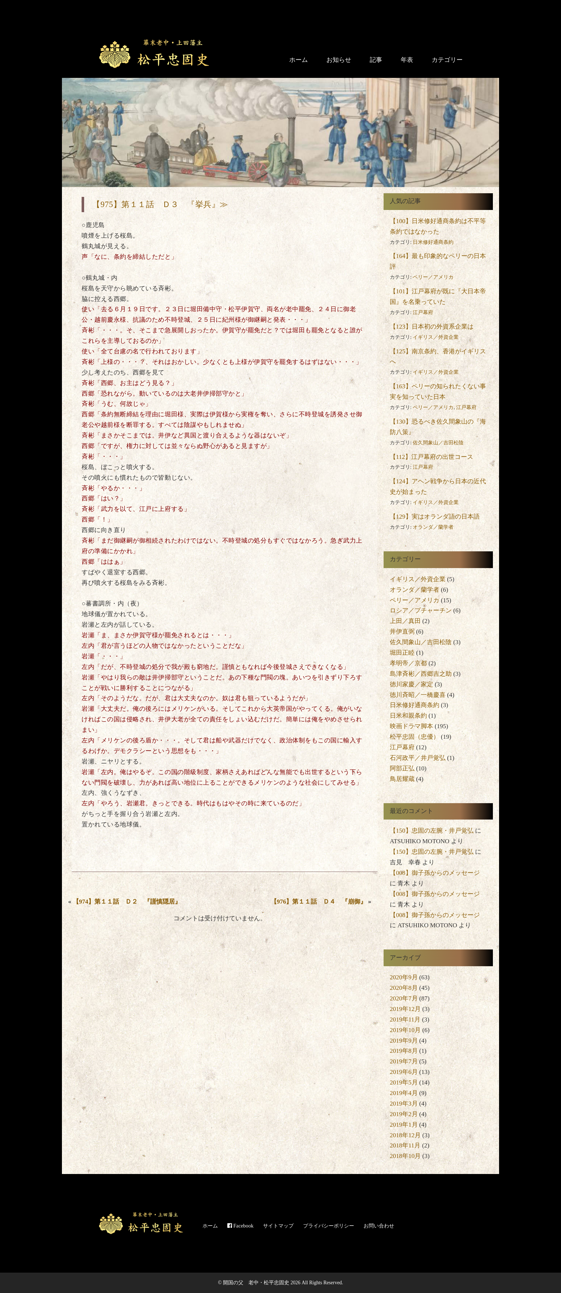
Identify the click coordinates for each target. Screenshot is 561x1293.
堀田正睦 (402, 652)
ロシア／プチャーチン (421, 610)
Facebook (240, 1226)
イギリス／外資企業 (436, 337)
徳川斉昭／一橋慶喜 (418, 694)
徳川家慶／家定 (411, 684)
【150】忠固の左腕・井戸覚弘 (432, 830)
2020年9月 (404, 977)
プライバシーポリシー (328, 1226)
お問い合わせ (379, 1226)
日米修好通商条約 (433, 242)
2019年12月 (405, 1009)
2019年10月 (405, 1030)
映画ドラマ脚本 (411, 726)
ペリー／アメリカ (433, 277)
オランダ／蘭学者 (433, 527)
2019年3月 (404, 1103)
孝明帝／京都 (408, 663)
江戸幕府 (423, 312)
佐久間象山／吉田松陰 (438, 442)
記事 (376, 59)
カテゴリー (447, 59)
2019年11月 (405, 1019)
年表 (407, 59)
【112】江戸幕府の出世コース (431, 456)
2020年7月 (404, 998)
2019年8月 (404, 1050)
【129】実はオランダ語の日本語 (435, 516)
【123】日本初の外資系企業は (432, 326)
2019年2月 (404, 1114)
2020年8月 (404, 987)
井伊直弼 (402, 631)
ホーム (298, 59)
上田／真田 (405, 621)
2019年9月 (404, 1040)
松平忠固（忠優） (414, 736)
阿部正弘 (402, 768)
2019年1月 (404, 1124)
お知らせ (338, 59)
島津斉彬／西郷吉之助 (421, 673)
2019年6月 (404, 1071)
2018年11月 (405, 1145)
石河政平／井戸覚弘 (418, 757)
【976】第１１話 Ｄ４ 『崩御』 (319, 901)
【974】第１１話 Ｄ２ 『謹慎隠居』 (127, 901)
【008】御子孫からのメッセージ (435, 872)
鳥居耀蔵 (402, 779)
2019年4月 (404, 1093)
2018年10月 (405, 1156)
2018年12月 (405, 1135)
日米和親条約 (408, 715)
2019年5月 (404, 1082)
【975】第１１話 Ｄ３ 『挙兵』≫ (160, 204)
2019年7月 (404, 1061)
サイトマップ (278, 1226)
